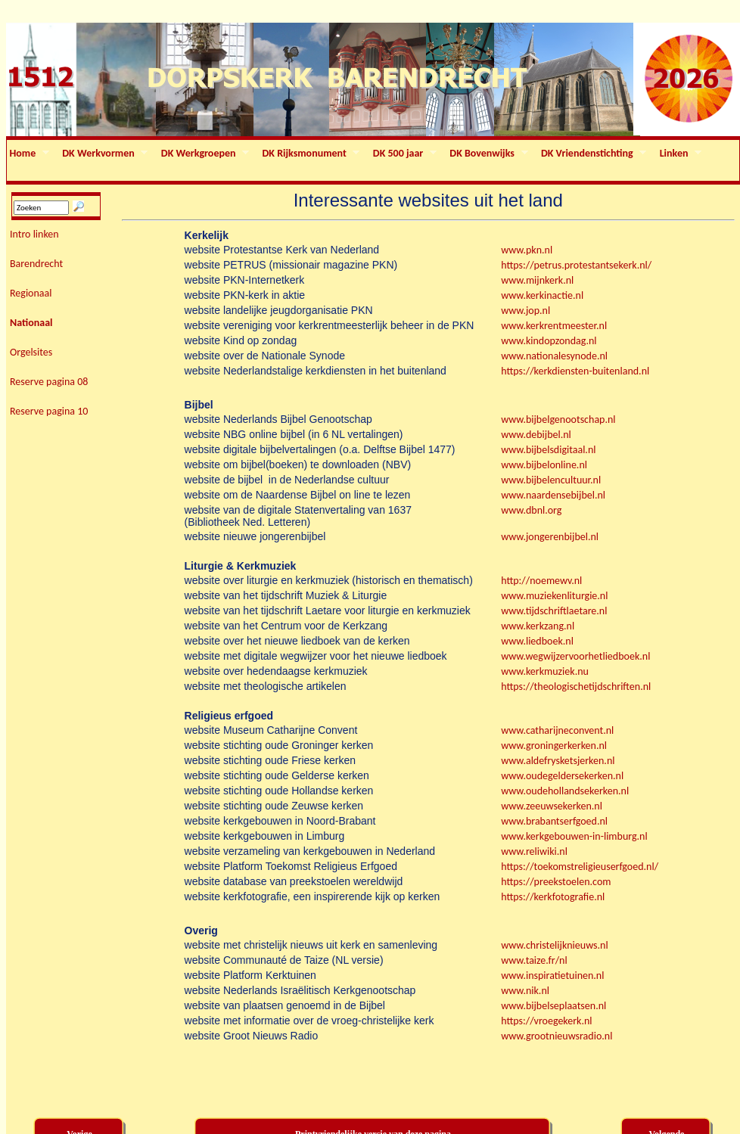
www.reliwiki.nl (534, 851)
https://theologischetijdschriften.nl (576, 686)
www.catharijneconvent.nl (557, 730)
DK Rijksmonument (309, 153)
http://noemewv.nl (541, 580)
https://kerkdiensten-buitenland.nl (575, 371)
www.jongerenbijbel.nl (550, 536)
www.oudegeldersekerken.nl (562, 775)
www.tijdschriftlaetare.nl (554, 610)
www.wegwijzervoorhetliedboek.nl (575, 656)
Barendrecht (36, 263)
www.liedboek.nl (537, 641)
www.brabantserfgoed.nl (554, 821)
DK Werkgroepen (203, 153)
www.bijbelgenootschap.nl (558, 419)
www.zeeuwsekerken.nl (551, 806)
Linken (679, 153)
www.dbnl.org (531, 510)
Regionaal (31, 293)
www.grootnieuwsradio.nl (556, 1036)
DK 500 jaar (403, 153)
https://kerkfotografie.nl (553, 896)
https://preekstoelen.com (556, 881)
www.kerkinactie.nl (542, 295)
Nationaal (31, 322)
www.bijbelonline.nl (544, 464)
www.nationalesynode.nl (554, 356)
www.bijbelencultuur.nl (551, 480)
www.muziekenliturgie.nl (554, 595)
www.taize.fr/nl (534, 960)
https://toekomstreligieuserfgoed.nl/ (579, 866)
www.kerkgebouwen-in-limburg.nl (574, 836)
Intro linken (34, 234)
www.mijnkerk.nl (537, 280)
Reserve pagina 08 (49, 381)
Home (28, 153)
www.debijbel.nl (536, 434)
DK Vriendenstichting (592, 153)
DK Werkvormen (104, 153)
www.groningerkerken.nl (554, 745)
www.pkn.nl (526, 250)
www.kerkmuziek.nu (545, 671)
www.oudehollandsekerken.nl (565, 790)
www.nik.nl (525, 990)
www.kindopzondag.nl (548, 340)
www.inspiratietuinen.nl (552, 975)
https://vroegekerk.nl (546, 1020)
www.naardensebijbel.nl (553, 495)
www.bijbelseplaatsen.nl (553, 1005)
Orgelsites (31, 352)
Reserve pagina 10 (49, 411)
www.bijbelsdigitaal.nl (548, 449)
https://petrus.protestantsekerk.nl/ (576, 265)
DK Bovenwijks (487, 153)
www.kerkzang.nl (537, 626)
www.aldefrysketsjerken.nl (559, 760)
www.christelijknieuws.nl (554, 945)
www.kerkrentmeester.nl (554, 325)
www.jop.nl (525, 310)
